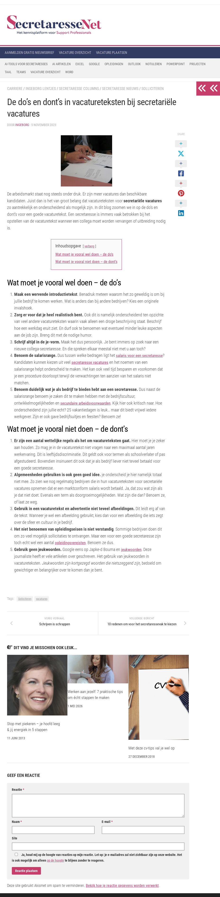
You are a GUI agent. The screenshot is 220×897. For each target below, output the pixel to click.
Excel (79, 64)
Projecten (197, 64)
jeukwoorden (131, 549)
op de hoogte (55, 864)
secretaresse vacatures (90, 362)
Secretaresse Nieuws (120, 88)
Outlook (134, 64)
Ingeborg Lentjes (41, 88)
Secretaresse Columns (79, 88)
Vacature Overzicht (46, 72)
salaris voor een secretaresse (140, 355)
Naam (17, 825)
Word (69, 72)
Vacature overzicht (75, 53)
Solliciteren (152, 88)
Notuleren (153, 64)
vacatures (41, 599)
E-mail (107, 825)
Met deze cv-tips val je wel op (151, 751)
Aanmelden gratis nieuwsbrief (29, 53)
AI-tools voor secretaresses (26, 64)
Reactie (18, 793)
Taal (8, 72)
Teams (21, 72)
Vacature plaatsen (111, 53)
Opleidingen (114, 64)
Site (14, 842)
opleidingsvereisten (71, 542)
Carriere (14, 88)
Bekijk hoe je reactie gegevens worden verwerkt (122, 889)
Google (94, 64)
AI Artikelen (61, 64)
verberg (89, 246)
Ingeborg (22, 125)
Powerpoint (176, 64)
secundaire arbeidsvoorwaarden (87, 403)
